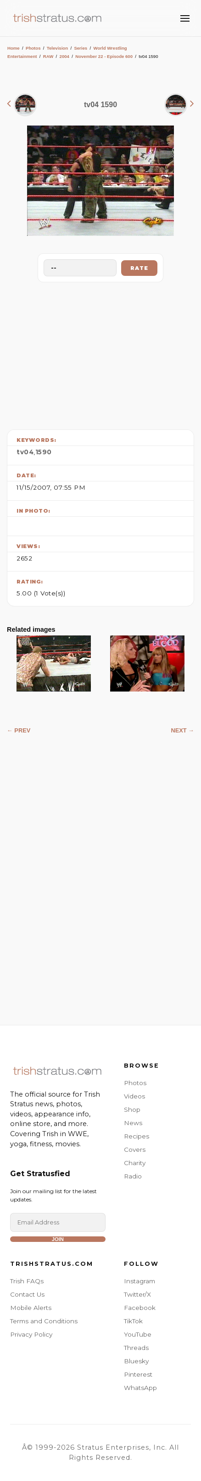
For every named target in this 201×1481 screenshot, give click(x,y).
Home (13, 48)
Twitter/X (137, 1294)
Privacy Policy (31, 1334)
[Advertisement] (100, 353)
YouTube (137, 1334)
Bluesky (136, 1361)
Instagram (139, 1281)
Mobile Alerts (30, 1307)
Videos (134, 1096)
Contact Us (27, 1294)
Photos (33, 48)
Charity (134, 1163)
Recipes (136, 1136)
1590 (43, 452)
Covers (134, 1149)
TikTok (133, 1321)
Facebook (140, 1307)
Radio (133, 1176)
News (133, 1122)
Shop (132, 1109)
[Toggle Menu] (185, 18)
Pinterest (138, 1374)
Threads (136, 1347)
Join (58, 1239)
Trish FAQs (27, 1281)
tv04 (25, 452)
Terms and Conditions (44, 1321)
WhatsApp (140, 1387)
